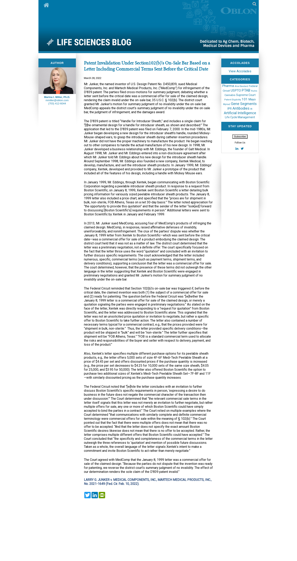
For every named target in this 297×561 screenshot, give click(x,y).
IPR (230, 108)
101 (245, 99)
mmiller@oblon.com (56, 100)
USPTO (236, 90)
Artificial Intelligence (240, 113)
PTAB (246, 90)
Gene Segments (244, 104)
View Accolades (240, 71)
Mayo (252, 99)
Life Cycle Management (240, 117)
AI (251, 109)
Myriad (226, 104)
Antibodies (241, 108)
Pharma (228, 86)
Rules (254, 91)
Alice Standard (241, 86)
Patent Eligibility (232, 99)
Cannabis (230, 95)
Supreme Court (246, 95)
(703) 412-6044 (57, 103)
